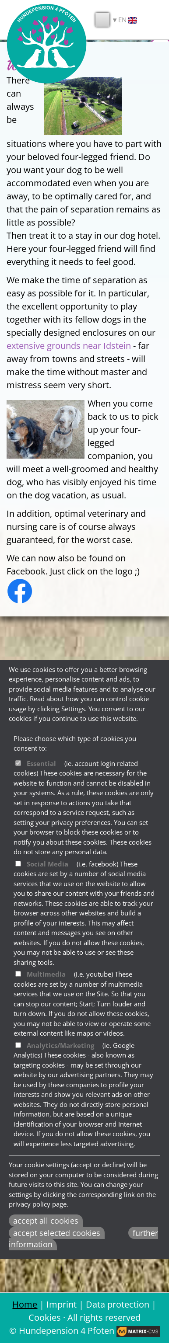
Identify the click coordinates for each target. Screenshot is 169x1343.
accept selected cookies (56, 1233)
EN (127, 20)
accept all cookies (45, 1220)
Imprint (61, 1304)
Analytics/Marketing (60, 1045)
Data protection (117, 1304)
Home (24, 1304)
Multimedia (46, 974)
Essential (41, 763)
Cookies (44, 1317)
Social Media (47, 863)
